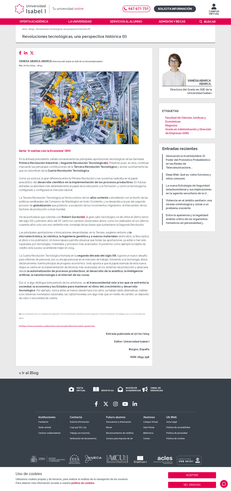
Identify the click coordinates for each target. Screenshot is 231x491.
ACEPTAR (192, 475)
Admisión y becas (172, 21)
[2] (83, 217)
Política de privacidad (176, 433)
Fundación (43, 422)
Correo (146, 438)
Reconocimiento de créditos (120, 433)
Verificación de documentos (83, 438)
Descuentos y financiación (118, 422)
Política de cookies (175, 438)
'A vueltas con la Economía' (46, 150)
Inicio (24, 29)
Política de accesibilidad (178, 427)
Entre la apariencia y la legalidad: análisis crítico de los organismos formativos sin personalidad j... (187, 219)
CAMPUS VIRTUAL (214, 10)
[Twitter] (33, 53)
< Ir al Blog (28, 373)
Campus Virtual (150, 422)
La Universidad (80, 21)
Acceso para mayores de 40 (119, 438)
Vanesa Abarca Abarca (35, 61)
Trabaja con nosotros (80, 433)
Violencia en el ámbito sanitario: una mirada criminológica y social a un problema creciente (189, 204)
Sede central (44, 427)
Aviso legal (171, 422)
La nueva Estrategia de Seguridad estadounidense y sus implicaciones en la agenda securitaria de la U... (188, 189)
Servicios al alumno (126, 21)
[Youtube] (125, 404)
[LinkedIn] (26, 53)
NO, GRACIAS (192, 484)
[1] (106, 162)
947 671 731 (136, 9)
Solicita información (175, 8)
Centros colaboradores (49, 433)
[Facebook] (21, 53)
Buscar (210, 21)
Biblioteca (148, 433)
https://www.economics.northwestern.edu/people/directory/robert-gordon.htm (58, 326)
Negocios (171, 125)
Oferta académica (34, 21)
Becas (109, 427)
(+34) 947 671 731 (78, 427)
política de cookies (82, 483)
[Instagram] (115, 404)
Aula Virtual (148, 427)
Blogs (31, 29)
